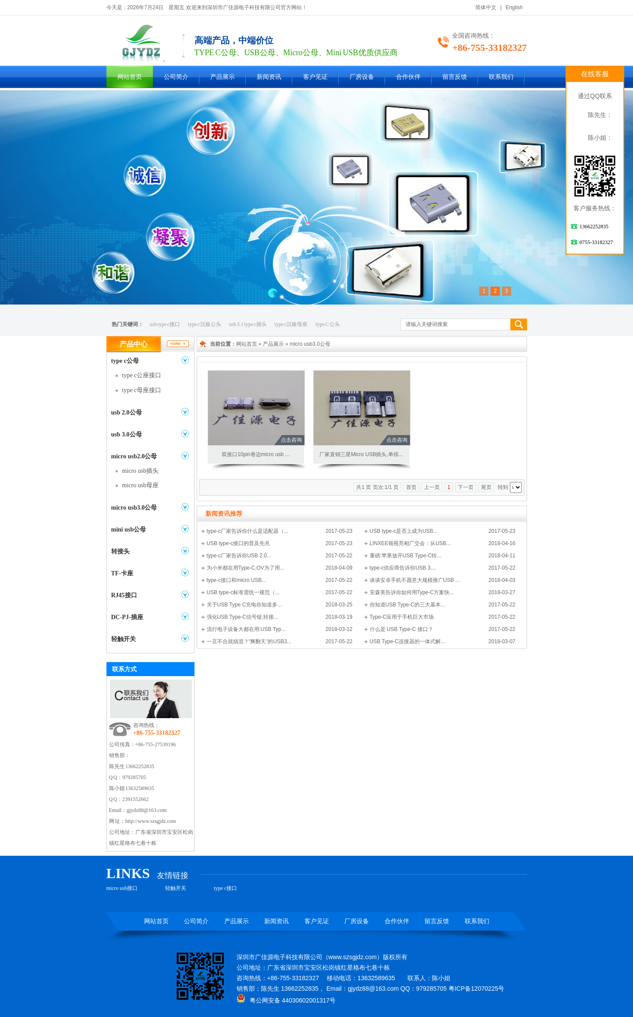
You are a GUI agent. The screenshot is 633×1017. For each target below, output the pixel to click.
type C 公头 (327, 324)
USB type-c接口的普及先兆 (238, 543)
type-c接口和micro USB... (236, 580)
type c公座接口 (142, 375)
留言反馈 (454, 77)
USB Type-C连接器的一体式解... (407, 641)
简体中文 (485, 7)
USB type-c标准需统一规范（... (243, 592)
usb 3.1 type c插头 (248, 324)
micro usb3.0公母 (134, 507)
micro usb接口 (122, 888)
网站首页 (129, 77)
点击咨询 (291, 440)
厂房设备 (362, 77)
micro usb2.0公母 (134, 456)
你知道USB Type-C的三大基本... (407, 605)
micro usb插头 (140, 471)
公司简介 (176, 77)
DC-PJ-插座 (127, 617)
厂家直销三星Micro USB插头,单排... (361, 454)
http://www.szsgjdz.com (150, 821)
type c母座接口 (142, 390)
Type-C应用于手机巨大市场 (402, 617)
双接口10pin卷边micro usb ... (256, 454)
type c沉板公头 (204, 324)
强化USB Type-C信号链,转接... (243, 617)
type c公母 (125, 361)
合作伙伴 (408, 77)
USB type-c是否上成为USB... (404, 531)
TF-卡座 (122, 573)
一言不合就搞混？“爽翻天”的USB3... (249, 641)
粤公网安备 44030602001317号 (286, 1000)
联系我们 (501, 77)
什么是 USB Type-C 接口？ (401, 629)
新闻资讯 (269, 77)
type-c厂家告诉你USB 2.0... (239, 556)
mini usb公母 (128, 529)
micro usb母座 (140, 485)
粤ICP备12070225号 (477, 988)
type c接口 (225, 888)
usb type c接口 (165, 324)
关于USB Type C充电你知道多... (244, 605)
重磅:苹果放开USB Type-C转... (406, 556)
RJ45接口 (124, 595)
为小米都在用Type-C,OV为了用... (245, 568)
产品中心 (134, 344)
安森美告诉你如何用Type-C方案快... (412, 592)
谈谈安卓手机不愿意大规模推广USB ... (415, 580)
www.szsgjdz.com (353, 956)
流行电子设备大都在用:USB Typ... (246, 629)
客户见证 (315, 77)
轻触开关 (123, 639)
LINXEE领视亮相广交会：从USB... (410, 543)
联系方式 (124, 669)
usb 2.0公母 (126, 412)
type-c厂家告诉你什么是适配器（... (248, 531)
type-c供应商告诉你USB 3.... (403, 568)
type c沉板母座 (291, 324)
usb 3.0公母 (126, 434)
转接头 (120, 551)
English (514, 7)
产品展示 (222, 77)
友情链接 (172, 875)
